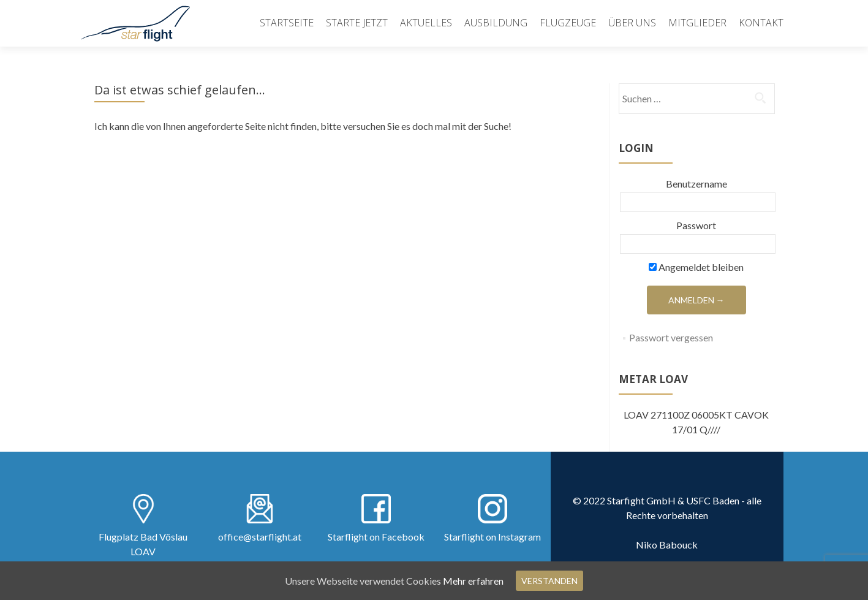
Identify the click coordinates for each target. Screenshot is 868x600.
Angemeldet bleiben (696, 267)
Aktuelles (426, 22)
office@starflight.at (259, 536)
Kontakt (761, 22)
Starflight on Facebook (376, 536)
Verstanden (549, 580)
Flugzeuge (568, 22)
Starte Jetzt (357, 22)
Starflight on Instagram (492, 536)
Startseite (287, 22)
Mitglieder (697, 22)
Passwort (696, 225)
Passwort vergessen (671, 337)
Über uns (632, 22)
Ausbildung (495, 22)
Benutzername (696, 183)
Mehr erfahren (473, 581)
